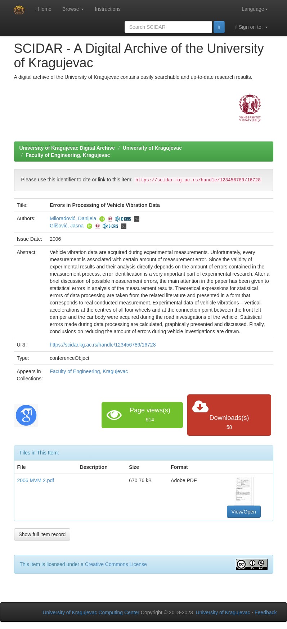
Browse (73, 9)
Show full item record (42, 534)
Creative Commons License (116, 564)
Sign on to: (252, 27)
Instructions (108, 9)
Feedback (266, 612)
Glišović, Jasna (67, 225)
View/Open (244, 512)
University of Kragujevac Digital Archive (67, 148)
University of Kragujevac (152, 148)
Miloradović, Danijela (73, 218)
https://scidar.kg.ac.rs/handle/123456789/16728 (103, 345)
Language (255, 9)
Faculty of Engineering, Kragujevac (68, 155)
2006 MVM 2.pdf (35, 480)
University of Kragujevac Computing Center (91, 612)
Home (43, 9)
